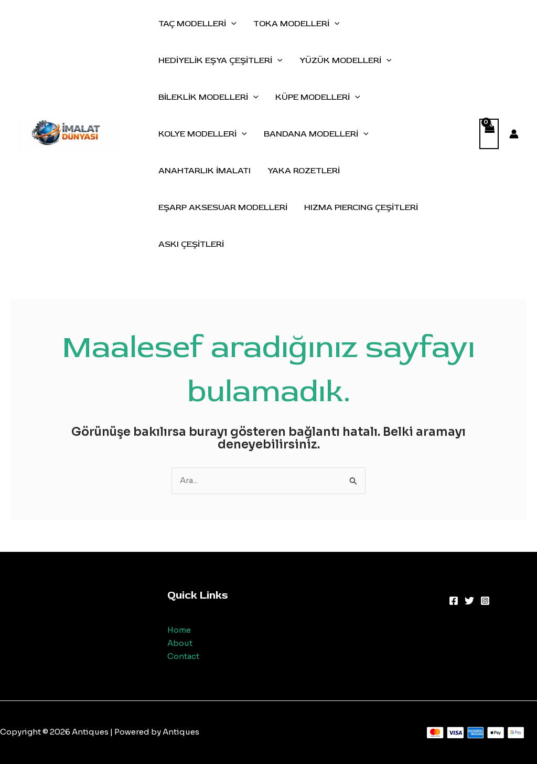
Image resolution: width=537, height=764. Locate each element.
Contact (183, 656)
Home (179, 630)
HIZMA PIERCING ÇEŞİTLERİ (361, 207)
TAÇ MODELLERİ (197, 23)
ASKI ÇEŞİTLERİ (191, 244)
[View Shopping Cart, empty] (489, 134)
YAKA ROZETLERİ (303, 170)
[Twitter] (469, 600)
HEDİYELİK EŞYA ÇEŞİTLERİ (220, 60)
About (179, 643)
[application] (231, 23)
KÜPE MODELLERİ (317, 97)
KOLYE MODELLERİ (202, 134)
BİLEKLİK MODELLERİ (208, 97)
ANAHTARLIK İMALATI (204, 170)
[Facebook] (453, 600)
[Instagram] (485, 600)
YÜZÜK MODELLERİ (345, 60)
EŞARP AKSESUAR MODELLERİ (222, 207)
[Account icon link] (514, 134)
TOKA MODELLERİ (296, 23)
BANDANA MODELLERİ (316, 134)
